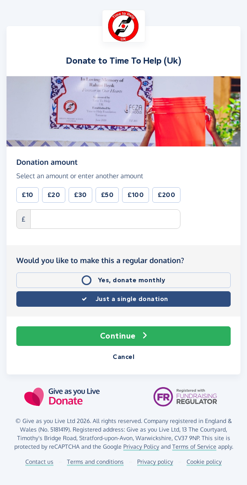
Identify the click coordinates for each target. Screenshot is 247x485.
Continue (123, 336)
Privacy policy (155, 461)
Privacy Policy (141, 446)
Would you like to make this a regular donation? (100, 260)
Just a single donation (132, 299)
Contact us (39, 461)
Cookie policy (204, 461)
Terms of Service (194, 446)
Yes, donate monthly (132, 280)
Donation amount (47, 161)
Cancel (123, 357)
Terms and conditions (95, 461)
